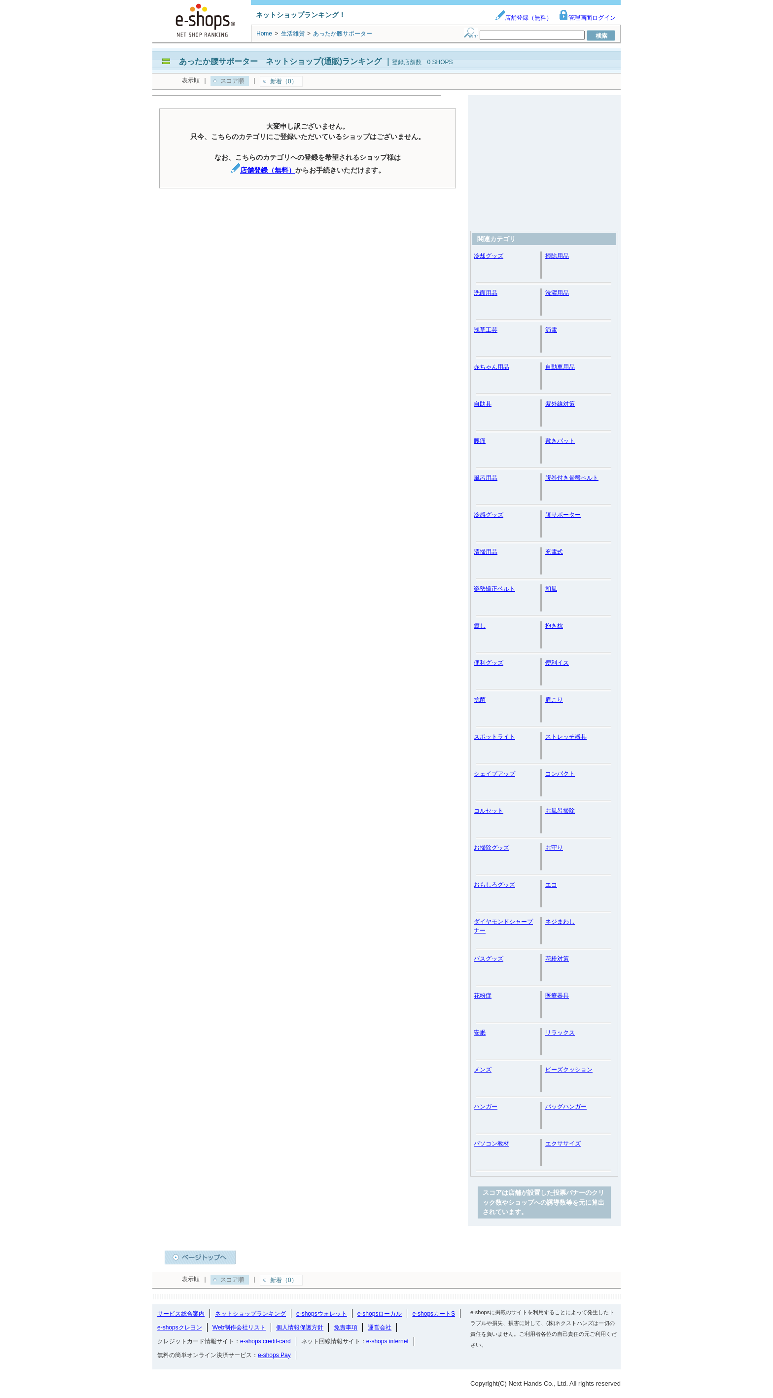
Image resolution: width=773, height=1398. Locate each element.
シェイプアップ (494, 773)
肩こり (554, 699)
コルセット (488, 810)
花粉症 (483, 995)
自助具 (483, 403)
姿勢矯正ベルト (494, 588)
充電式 (554, 551)
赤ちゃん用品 (491, 366)
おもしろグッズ (494, 884)
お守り (554, 847)
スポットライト (494, 736)
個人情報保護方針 (299, 1327)
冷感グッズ (488, 514)
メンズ (483, 1069)
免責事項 (345, 1327)
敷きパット (560, 440)
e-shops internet (387, 1341)
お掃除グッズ (491, 847)
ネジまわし (560, 921)
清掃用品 (485, 551)
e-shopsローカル (379, 1313)
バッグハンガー (566, 1106)
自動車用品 (560, 366)
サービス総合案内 (181, 1313)
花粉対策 (557, 958)
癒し (480, 625)
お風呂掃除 (560, 810)
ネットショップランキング (250, 1313)
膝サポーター (563, 514)
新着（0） (283, 81)
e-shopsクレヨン (179, 1327)
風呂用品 (485, 477)
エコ (551, 884)
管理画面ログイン (587, 17)
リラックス (560, 1032)
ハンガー (485, 1106)
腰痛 (480, 440)
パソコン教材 (491, 1143)
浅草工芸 (485, 329)
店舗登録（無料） (523, 17)
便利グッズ (488, 662)
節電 (551, 329)
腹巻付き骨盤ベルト (571, 477)
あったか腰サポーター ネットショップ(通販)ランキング (280, 61)
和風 (551, 588)
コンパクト (560, 773)
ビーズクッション (569, 1069)
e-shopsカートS (433, 1313)
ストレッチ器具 (566, 736)
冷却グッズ (488, 255)
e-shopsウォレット (321, 1313)
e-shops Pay (274, 1355)
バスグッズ (488, 958)
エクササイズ (563, 1143)
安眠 (480, 1032)
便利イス (557, 662)
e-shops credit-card (265, 1341)
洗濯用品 (557, 292)
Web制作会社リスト (239, 1327)
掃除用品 (557, 255)
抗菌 (480, 699)
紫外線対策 (560, 403)
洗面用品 (485, 292)
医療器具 (557, 995)
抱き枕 (554, 625)
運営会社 (379, 1327)
